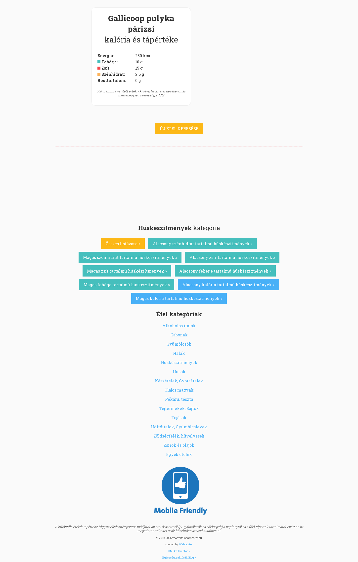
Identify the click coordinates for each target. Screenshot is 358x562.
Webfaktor (186, 544)
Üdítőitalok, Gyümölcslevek (179, 426)
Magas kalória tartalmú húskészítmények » (179, 298)
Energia (105, 55)
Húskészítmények (179, 362)
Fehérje (109, 61)
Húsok (179, 371)
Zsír (105, 68)
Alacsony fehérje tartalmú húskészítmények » (225, 271)
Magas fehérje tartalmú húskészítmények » (127, 284)
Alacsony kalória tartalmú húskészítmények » (228, 284)
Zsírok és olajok (179, 445)
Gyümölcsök (179, 344)
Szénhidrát (112, 74)
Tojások (179, 417)
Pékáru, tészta (179, 399)
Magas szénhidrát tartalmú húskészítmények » (130, 257)
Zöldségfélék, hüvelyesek (179, 436)
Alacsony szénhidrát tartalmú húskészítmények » (202, 243)
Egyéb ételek (179, 454)
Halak (179, 353)
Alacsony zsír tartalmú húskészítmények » (232, 257)
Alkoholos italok (179, 325)
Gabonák (179, 334)
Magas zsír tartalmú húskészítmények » (127, 271)
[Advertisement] (179, 184)
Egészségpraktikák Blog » (179, 557)
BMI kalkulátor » (179, 551)
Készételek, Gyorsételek (179, 380)
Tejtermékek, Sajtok (179, 408)
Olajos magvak (179, 390)
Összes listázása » (123, 243)
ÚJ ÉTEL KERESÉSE (179, 128)
